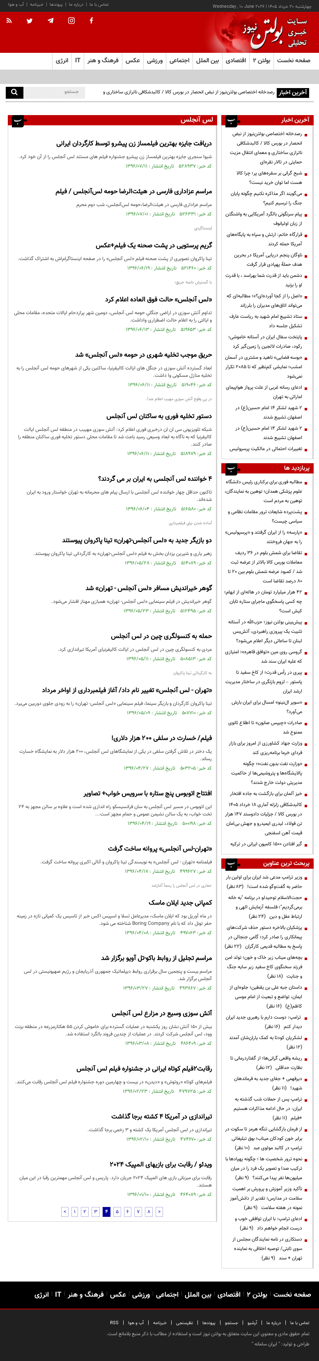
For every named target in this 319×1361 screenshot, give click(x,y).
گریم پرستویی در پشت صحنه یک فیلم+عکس (154, 246)
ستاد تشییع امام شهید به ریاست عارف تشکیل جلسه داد (265, 321)
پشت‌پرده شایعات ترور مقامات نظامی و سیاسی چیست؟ (265, 516)
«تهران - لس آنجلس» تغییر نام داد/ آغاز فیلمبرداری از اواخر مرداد (127, 691)
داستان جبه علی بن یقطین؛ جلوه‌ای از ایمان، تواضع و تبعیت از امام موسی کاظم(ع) (265, 997)
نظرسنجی (184, 1323)
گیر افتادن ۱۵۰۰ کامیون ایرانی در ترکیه (266, 844)
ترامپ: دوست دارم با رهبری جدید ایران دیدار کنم (264, 1022)
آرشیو (252, 1323)
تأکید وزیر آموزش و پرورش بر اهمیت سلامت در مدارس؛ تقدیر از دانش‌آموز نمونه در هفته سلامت (266, 1198)
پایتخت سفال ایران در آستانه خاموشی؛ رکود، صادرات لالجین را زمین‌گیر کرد (265, 341)
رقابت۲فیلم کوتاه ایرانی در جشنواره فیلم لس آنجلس (144, 1069)
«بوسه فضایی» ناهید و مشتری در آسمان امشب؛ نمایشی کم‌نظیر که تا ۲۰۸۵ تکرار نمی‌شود (263, 367)
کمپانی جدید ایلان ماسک (180, 903)
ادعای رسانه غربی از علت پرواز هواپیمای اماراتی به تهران (264, 392)
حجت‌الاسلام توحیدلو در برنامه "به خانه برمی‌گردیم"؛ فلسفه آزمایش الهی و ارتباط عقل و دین (265, 907)
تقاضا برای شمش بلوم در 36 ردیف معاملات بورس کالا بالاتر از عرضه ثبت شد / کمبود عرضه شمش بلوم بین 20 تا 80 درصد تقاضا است (265, 567)
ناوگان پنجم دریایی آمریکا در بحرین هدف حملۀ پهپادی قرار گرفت (268, 259)
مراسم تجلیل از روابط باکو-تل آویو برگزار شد (156, 958)
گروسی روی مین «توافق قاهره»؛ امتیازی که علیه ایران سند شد (263, 656)
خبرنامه (37, 4)
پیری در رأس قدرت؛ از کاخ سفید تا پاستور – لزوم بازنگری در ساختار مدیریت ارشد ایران (263, 682)
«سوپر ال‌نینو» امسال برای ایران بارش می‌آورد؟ (267, 707)
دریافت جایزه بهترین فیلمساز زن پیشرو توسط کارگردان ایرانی (134, 144)
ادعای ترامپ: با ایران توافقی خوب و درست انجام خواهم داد (268, 1223)
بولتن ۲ (261, 61)
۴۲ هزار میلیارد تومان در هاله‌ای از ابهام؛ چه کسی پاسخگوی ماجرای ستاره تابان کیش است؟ (263, 602)
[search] (14, 93)
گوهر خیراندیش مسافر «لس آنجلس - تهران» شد (148, 589)
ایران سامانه (266, 1344)
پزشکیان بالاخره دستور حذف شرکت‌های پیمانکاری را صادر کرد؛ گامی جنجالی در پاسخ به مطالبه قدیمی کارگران (263, 937)
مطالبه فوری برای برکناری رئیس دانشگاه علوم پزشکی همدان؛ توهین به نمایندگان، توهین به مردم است (263, 491)
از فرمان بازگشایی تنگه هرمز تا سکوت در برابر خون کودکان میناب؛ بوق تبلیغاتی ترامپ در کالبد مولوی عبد (263, 1138)
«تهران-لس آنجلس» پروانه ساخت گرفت (160, 849)
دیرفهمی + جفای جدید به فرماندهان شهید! (268, 1083)
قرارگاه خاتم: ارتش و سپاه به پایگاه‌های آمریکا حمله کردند (264, 239)
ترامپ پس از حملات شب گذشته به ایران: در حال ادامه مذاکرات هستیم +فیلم (268, 1109)
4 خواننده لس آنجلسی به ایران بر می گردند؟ (155, 479)
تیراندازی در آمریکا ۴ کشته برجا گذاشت (161, 1117)
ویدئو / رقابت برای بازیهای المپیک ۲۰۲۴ (161, 1165)
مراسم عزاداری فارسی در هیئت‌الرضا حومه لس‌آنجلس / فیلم (133, 192)
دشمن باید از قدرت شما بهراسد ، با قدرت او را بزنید (263, 280)
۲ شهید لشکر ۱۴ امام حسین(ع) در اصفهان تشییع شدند (268, 412)
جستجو (231, 1323)
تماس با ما (99, 4)
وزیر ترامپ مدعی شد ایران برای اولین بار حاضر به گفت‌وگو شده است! (264, 882)
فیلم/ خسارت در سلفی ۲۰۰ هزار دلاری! (161, 739)
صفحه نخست (293, 61)
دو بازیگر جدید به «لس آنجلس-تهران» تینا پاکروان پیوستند (137, 541)
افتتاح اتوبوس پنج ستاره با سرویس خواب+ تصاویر (147, 794)
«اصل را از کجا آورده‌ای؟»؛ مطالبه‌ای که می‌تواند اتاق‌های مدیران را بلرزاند (264, 300)
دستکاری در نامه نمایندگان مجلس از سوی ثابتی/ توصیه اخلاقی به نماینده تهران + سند (267, 1249)
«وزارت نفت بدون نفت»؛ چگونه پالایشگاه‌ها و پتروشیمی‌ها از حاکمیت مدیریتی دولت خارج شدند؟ (266, 773)
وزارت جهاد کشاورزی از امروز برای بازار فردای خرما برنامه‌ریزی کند (265, 748)
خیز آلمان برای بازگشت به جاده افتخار (266, 793)
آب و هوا (16, 4)
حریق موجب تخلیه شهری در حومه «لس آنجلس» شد (143, 355)
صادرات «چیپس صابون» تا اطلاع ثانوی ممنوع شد (265, 727)
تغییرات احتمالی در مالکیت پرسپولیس (265, 449)
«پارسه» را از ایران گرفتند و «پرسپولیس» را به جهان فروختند (263, 537)
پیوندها (56, 4)
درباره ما (76, 4)
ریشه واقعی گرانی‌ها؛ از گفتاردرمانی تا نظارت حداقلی (266, 1063)
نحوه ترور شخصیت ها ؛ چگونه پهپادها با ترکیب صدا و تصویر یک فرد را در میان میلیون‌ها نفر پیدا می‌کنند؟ (263, 1168)
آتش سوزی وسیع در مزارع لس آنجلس (162, 1014)
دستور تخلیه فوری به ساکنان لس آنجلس (159, 417)
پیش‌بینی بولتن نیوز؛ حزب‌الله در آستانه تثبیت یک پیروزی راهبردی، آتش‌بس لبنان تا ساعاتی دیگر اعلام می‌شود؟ (265, 631)
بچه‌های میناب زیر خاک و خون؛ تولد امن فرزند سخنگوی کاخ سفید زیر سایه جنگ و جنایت (263, 967)
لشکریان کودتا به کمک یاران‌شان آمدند (264, 1042)
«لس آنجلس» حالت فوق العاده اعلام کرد (158, 300)
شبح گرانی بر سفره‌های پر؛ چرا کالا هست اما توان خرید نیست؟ (269, 178)
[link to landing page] (273, 32)
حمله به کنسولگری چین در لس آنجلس (161, 637)
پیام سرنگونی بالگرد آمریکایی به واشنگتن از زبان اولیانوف (263, 219)
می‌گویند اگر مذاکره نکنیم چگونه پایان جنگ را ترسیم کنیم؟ (266, 198)
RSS (114, 1323)
